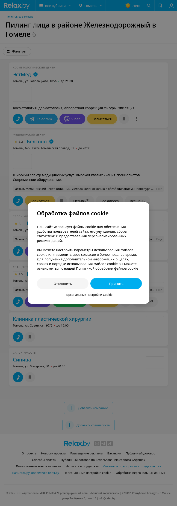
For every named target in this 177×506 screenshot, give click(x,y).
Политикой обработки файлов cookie (107, 268)
